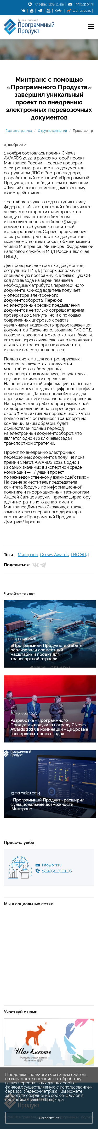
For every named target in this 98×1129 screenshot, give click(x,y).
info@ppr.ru (84, 4)
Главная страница (18, 131)
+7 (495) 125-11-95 (49, 4)
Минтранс (28, 554)
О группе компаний (52, 131)
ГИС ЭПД (80, 554)
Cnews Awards (54, 554)
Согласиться (49, 1118)
